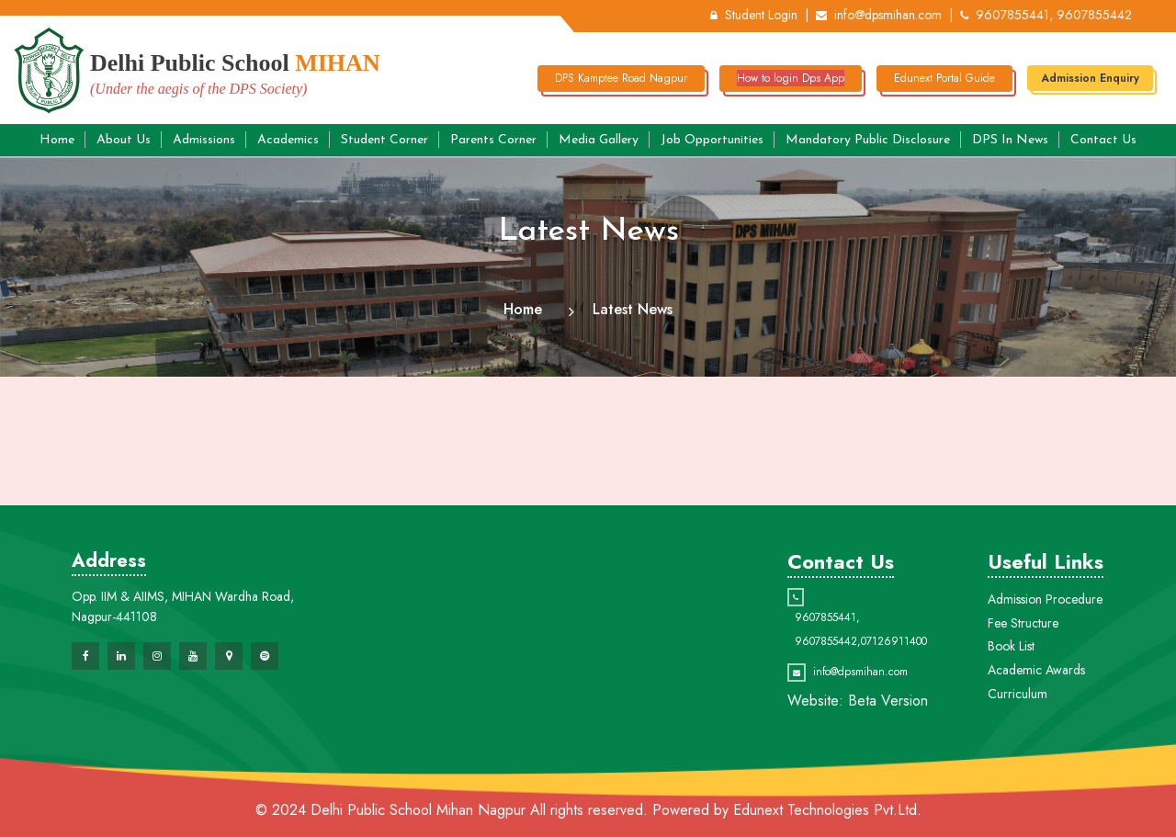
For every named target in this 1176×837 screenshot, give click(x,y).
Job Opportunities (712, 140)
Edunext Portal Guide (944, 78)
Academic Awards (1036, 670)
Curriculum (1017, 693)
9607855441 (825, 617)
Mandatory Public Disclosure (868, 140)
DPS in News (1010, 140)
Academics (288, 140)
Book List (1011, 646)
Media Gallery (599, 140)
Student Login (753, 15)
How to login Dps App (790, 78)
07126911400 (894, 641)
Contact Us (1103, 140)
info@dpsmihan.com (879, 15)
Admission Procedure (1045, 599)
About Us (123, 140)
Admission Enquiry (1090, 78)
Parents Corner (493, 140)
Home (57, 140)
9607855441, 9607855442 (1046, 15)
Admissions (204, 140)
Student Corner (384, 140)
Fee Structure (1023, 623)
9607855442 (826, 641)
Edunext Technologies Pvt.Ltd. (827, 809)
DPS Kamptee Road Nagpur (621, 78)
